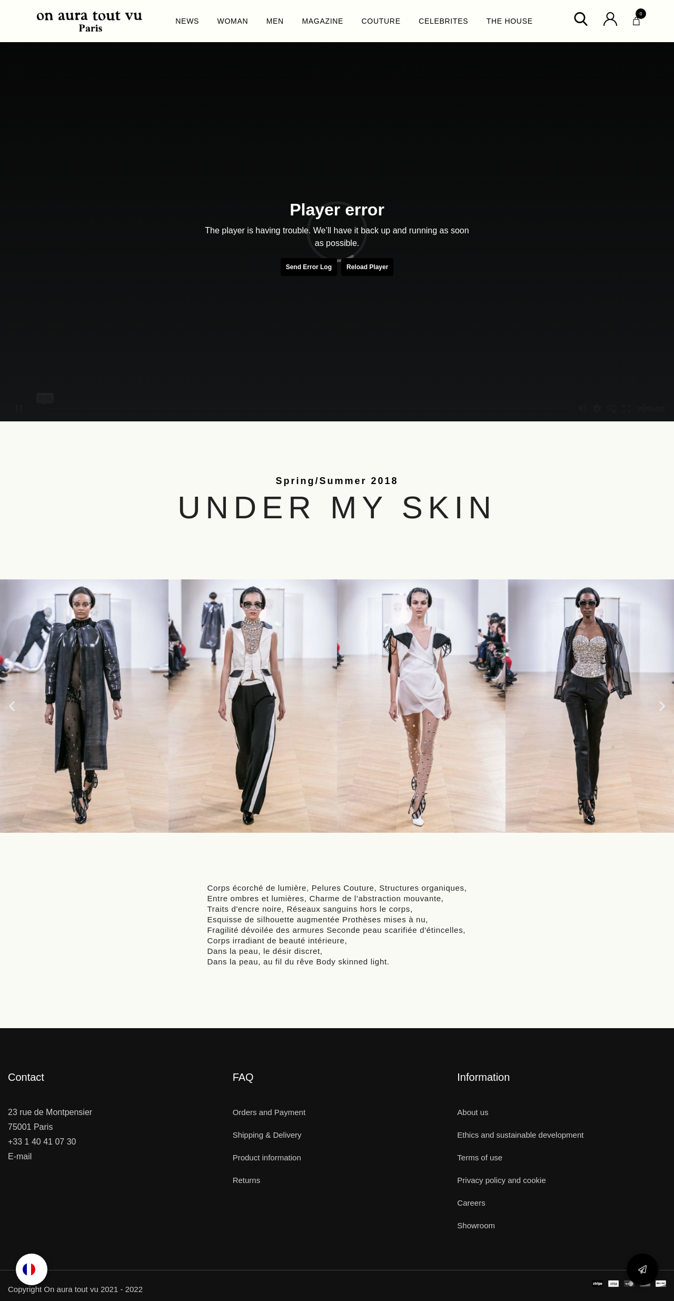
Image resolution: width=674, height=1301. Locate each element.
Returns (247, 1180)
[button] (11, 706)
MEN (275, 21)
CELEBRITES (443, 21)
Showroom (476, 1225)
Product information (267, 1157)
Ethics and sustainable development (520, 1134)
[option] (31, 1269)
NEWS (187, 21)
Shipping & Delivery (267, 1134)
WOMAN (233, 21)
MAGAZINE (322, 21)
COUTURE (381, 21)
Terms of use (479, 1157)
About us (472, 1112)
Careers (471, 1202)
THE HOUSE (510, 21)
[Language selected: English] (31, 1269)
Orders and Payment (269, 1112)
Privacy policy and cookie (501, 1180)
